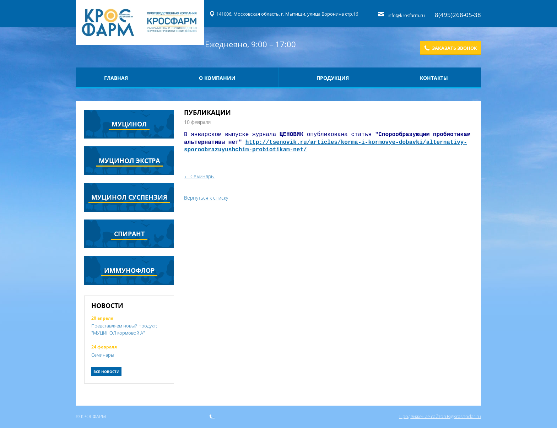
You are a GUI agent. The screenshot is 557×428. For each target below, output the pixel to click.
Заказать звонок (454, 48)
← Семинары (199, 176)
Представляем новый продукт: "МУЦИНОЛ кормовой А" (124, 329)
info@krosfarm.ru (407, 15)
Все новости (106, 371)
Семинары (102, 355)
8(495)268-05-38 (458, 15)
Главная (116, 78)
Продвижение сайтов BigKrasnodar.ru (440, 416)
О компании (217, 78)
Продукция (333, 78)
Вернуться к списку (206, 197)
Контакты (434, 78)
